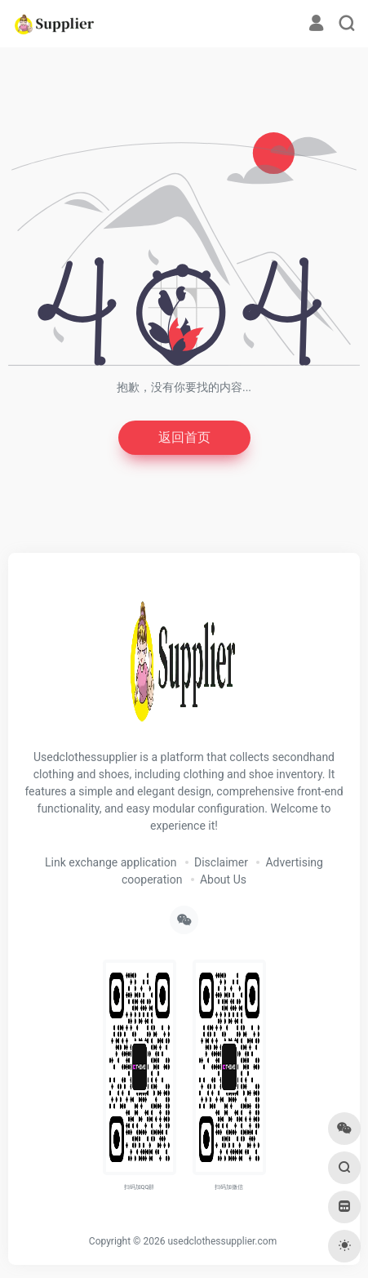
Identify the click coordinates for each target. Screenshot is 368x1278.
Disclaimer (221, 862)
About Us (223, 879)
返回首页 (184, 437)
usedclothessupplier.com (222, 1241)
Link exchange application (110, 862)
